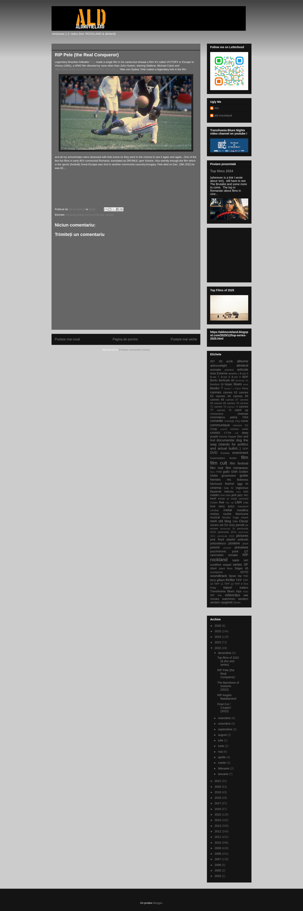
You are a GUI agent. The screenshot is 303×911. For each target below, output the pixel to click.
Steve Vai (235, 576)
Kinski (221, 498)
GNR (234, 471)
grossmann (229, 475)
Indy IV (228, 488)
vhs (220, 595)
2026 (218, 625)
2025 (218, 631)
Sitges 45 (241, 568)
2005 (218, 870)
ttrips (245, 591)
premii (215, 547)
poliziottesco (218, 543)
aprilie (222, 757)
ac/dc (229, 361)
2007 (218, 859)
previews (241, 547)
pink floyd (217, 539)
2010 (218, 842)
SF (246, 565)
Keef (213, 498)
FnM (218, 471)
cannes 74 (232, 407)
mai (220, 751)
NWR (213, 521)
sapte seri (240, 560)
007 (212, 361)
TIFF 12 (228, 583)
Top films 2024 (221, 171)
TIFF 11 (218, 583)
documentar (226, 440)
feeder (233, 458)
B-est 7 (214, 377)
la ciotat (232, 498)
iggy (240, 483)
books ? (216, 388)
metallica (242, 510)
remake (233, 555)
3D (220, 361)
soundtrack (218, 576)
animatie (215, 369)
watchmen (228, 599)
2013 (218, 825)
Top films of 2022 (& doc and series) (228, 661)
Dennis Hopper (228, 436)
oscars (214, 525)
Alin (216, 108)
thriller (230, 580)
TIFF (239, 580)
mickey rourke (220, 514)
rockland (219, 559)
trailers (244, 587)
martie (222, 762)
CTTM (227, 433)
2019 (218, 792)
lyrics (231, 506)
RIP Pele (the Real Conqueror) (226, 674)
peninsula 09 (227, 528)
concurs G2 (240, 425)
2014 (218, 820)
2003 (218, 876)
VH (212, 595)
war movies (107, 214)
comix (244, 421)
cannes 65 (240, 396)
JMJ (246, 495)
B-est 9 (236, 377)
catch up (241, 410)
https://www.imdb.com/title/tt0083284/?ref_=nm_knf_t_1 (87, 69)
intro (238, 492)
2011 (218, 836)
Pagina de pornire (125, 339)
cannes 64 (223, 396)
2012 (218, 831)
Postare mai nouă (67, 339)
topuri (227, 587)
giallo (226, 471)
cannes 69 (220, 403)
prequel (227, 547)
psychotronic (218, 551)
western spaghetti (221, 602)
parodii (240, 525)
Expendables (217, 458)
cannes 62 (230, 392)
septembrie (225, 729)
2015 (218, 814)
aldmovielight (218, 365)
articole (242, 370)
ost (221, 525)
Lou (246, 502)
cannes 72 (220, 406)
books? (228, 388)
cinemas (243, 413)
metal (227, 510)
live (221, 502)
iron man (225, 495)
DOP (245, 448)
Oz (226, 525)
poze (245, 543)
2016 (218, 809)
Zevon (237, 602)
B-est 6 (244, 373)
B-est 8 (225, 377)
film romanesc (237, 468)
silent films (225, 568)
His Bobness (237, 479)
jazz (240, 495)
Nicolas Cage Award (235, 517)
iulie (221, 740)
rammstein (216, 555)
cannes (215, 392)
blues (237, 384)
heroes (89, 214)
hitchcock (216, 483)
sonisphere (216, 572)
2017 (218, 803)
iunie (221, 746)
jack (234, 495)
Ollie (235, 521)
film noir (216, 468)
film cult (218, 463)
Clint (245, 417)
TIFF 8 (238, 583)
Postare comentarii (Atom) (134, 349)
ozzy (232, 525)
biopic (79, 214)
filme (212, 472)
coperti (223, 429)
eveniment (240, 453)
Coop (213, 429)
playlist (231, 539)
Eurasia (225, 453)
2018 (218, 797)
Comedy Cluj (232, 421)
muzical (215, 517)
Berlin (214, 380)
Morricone (242, 514)
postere (234, 543)
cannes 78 (224, 410)
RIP (96, 214)
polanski (243, 539)
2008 (218, 853)
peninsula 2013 (225, 536)
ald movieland (223, 115)
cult (236, 433)
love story (217, 506)
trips (238, 591)
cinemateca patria (223, 417)
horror (229, 484)
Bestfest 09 (217, 384)
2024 (218, 636)
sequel (227, 564)
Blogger (157, 902)
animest (229, 369)
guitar (244, 475)
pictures (242, 536)
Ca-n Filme (241, 388)
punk (235, 551)
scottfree (215, 564)
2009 (218, 848)
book (245, 384)
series (237, 565)
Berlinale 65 (242, 380)
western (243, 599)
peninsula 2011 (227, 532)
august (222, 735)
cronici (215, 433)
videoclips (232, 595)
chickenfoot (216, 413)
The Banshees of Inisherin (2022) (228, 686)
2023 (218, 642)
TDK (245, 576)
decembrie (225, 653)
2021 (218, 781)
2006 (218, 865)
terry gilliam (217, 580)
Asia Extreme (218, 373)
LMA (238, 502)
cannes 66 (217, 399)
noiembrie (224, 718)
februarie (224, 768)
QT (246, 551)
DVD (213, 453)
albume (242, 361)
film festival (239, 463)
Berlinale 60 (226, 380)
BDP (245, 376)
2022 (218, 648)
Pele (93, 61)
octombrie (224, 723)
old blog (224, 521)
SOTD (244, 572)
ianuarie (223, 774)
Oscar (243, 521)
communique (220, 425)
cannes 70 (233, 403)
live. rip (229, 502)
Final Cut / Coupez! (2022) (224, 708)
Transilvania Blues (222, 591)
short (213, 568)
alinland (70, 214)
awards (232, 373)
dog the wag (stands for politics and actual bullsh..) (229, 444)
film (244, 457)
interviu (228, 491)
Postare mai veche (184, 339)
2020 (218, 786)
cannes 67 (232, 399)
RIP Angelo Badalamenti (226, 696)
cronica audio (239, 429)
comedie (216, 421)
